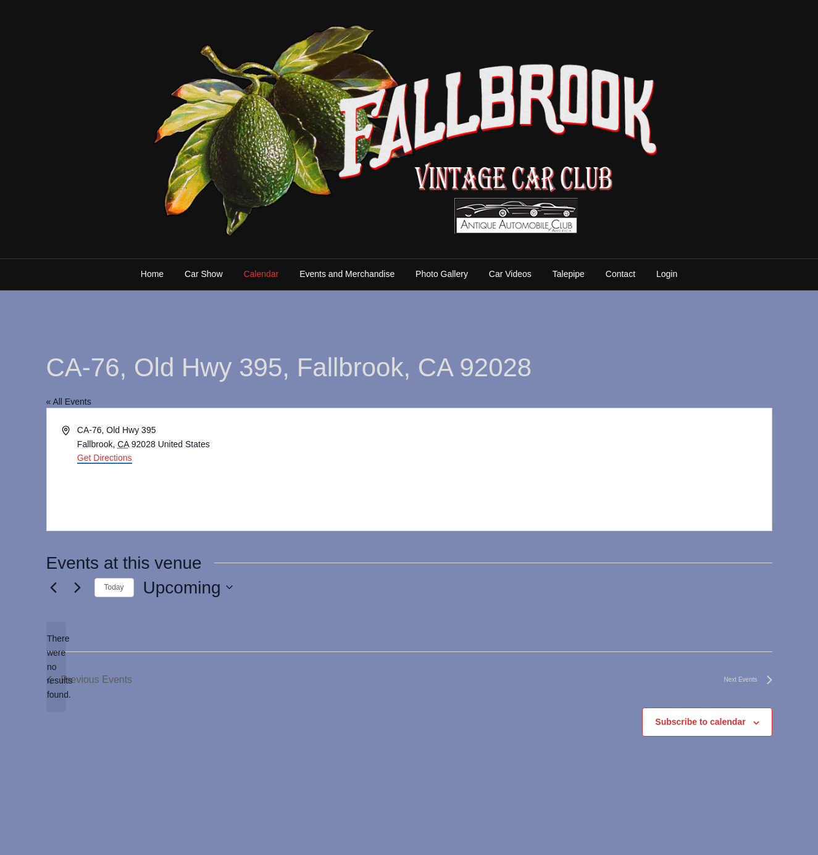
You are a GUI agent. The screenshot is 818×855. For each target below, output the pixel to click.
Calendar (260, 274)
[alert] (56, 666)
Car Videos (510, 274)
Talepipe (569, 274)
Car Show (203, 274)
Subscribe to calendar (700, 722)
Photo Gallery (441, 274)
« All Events (68, 402)
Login (666, 274)
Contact (620, 274)
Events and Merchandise (346, 274)
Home (152, 274)
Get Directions (104, 458)
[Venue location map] (589, 469)
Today (114, 587)
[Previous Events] (53, 587)
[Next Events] (77, 587)
